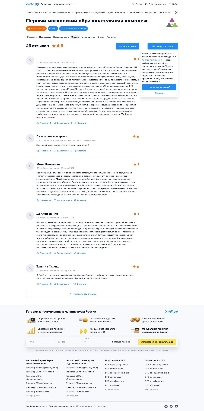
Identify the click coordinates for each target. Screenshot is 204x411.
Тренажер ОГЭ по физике (78, 391)
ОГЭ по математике (154, 368)
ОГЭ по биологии (153, 377)
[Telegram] (171, 406)
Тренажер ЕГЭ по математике (40, 371)
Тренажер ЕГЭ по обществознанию (34, 377)
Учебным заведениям (36, 406)
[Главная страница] (32, 4)
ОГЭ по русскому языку (156, 364)
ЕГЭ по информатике (115, 381)
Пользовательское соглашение (91, 406)
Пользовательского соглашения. (156, 350)
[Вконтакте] (166, 406)
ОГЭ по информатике (155, 381)
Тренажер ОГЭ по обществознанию (74, 377)
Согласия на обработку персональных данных (110, 350)
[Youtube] (176, 406)
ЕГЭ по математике (114, 368)
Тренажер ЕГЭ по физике (38, 391)
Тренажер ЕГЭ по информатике (41, 387)
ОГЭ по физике (152, 385)
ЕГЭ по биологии (113, 377)
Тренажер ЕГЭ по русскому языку (42, 367)
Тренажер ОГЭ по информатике (81, 387)
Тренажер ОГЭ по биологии (79, 383)
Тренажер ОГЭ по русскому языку (82, 367)
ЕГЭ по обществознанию (117, 373)
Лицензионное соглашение (62, 406)
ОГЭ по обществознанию (157, 373)
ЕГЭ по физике (112, 385)
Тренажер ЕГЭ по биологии (39, 383)
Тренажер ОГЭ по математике (80, 371)
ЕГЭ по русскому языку (116, 364)
